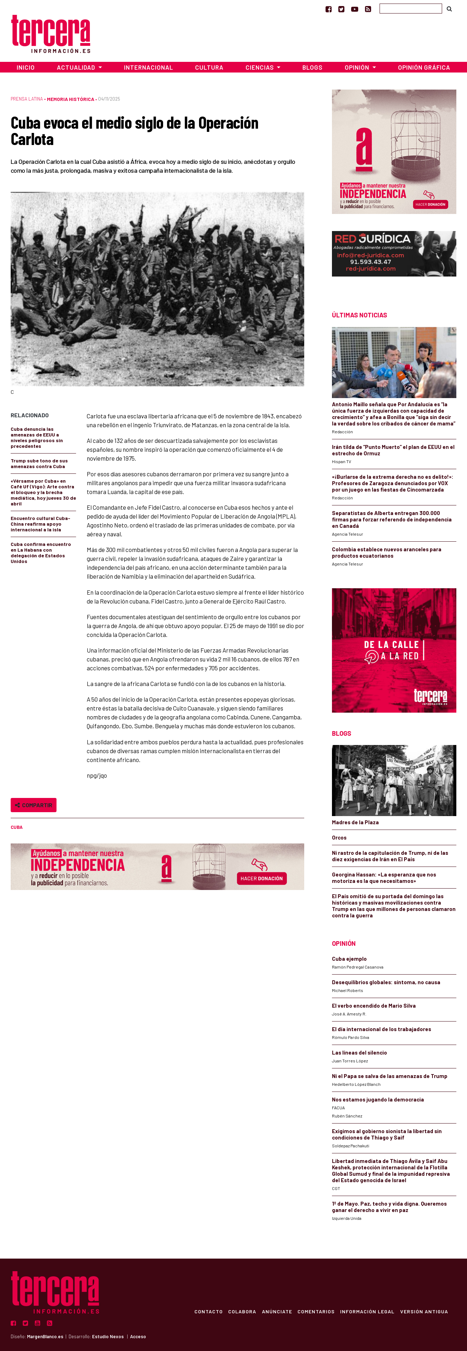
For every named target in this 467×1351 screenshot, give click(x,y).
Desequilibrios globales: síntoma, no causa (386, 982)
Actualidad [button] (77, 67)
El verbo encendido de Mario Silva (374, 1005)
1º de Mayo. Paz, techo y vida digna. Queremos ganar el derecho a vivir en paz (389, 1206)
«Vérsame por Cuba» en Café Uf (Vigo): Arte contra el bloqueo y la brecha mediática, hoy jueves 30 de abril (43, 492)
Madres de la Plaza (355, 822)
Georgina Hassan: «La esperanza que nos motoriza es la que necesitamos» (384, 877)
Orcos (339, 837)
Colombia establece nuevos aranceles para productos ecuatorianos (386, 552)
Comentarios (315, 1311)
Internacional (148, 67)
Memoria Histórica (70, 99)
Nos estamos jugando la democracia (378, 1099)
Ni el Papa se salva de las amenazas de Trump (389, 1076)
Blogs (312, 67)
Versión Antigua (424, 1311)
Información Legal (367, 1311)
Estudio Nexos (108, 1336)
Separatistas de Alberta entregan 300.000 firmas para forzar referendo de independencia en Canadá (392, 519)
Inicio (26, 67)
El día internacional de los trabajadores (382, 1029)
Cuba (17, 827)
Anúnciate (276, 1311)
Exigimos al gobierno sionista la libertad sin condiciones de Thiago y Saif (387, 1134)
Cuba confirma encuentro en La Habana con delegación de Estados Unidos (41, 552)
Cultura (209, 67)
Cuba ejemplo (349, 958)
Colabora (241, 1311)
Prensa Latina (27, 99)
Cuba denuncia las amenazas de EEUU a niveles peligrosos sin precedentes (37, 437)
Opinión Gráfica (424, 67)
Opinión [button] (358, 67)
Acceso (138, 1336)
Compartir (33, 805)
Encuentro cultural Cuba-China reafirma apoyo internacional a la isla (40, 523)
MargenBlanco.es (45, 1336)
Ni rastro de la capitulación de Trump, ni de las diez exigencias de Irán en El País (390, 855)
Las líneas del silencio (359, 1052)
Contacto (207, 1311)
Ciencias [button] (260, 67)
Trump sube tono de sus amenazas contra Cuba (39, 463)
